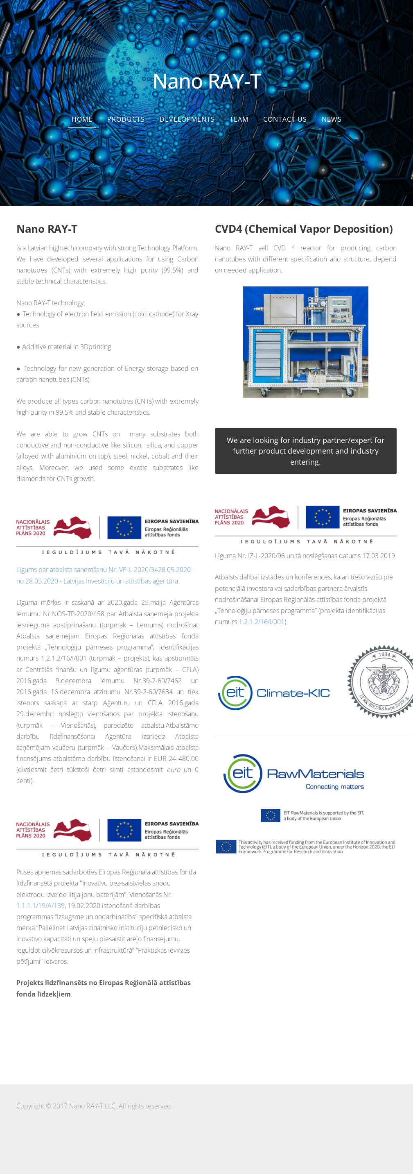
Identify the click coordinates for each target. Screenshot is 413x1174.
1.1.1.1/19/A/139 (40, 905)
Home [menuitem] (82, 119)
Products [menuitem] (126, 119)
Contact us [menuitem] (285, 119)
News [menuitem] (332, 119)
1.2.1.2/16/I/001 (261, 621)
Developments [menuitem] (187, 119)
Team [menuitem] (239, 119)
